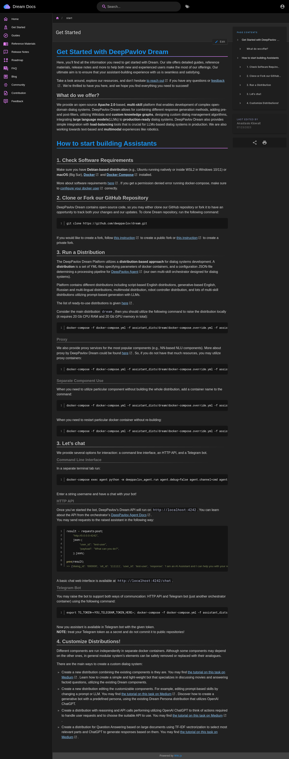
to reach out (155, 80)
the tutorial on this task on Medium (147, 694)
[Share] (255, 143)
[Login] (282, 7)
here (111, 183)
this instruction (124, 238)
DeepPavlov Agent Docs (129, 515)
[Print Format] (265, 143)
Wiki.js (178, 755)
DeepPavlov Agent (124, 271)
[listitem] (259, 40)
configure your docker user (79, 188)
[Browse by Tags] (187, 7)
